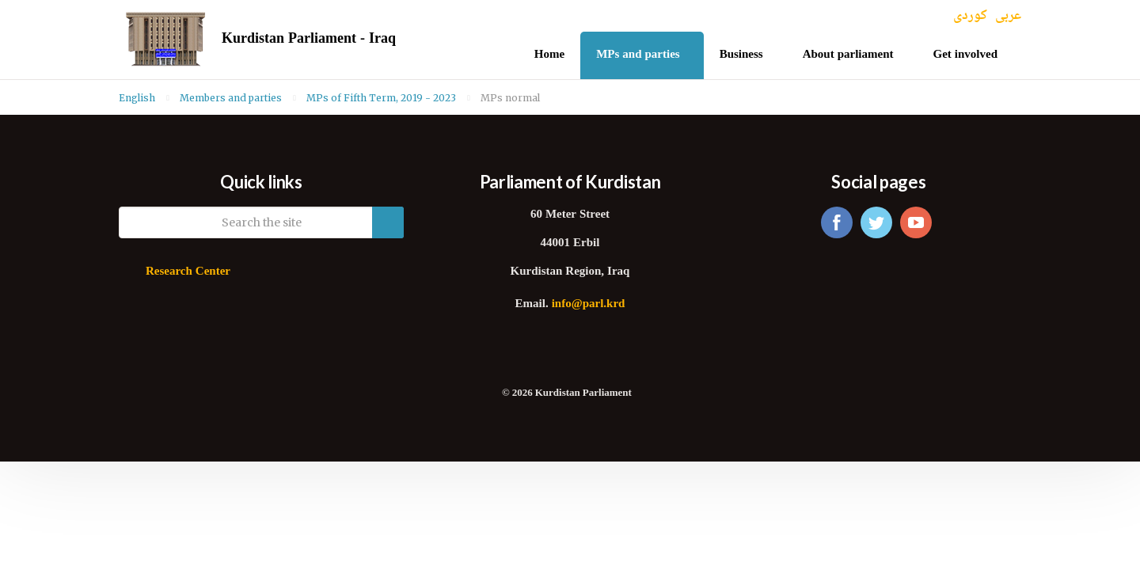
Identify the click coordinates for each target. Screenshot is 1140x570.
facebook (837, 222)
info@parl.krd (588, 304)
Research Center (188, 272)
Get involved (965, 55)
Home (549, 55)
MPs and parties (638, 55)
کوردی (970, 16)
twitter (876, 222)
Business (741, 55)
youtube (916, 222)
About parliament (848, 55)
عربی (1008, 16)
